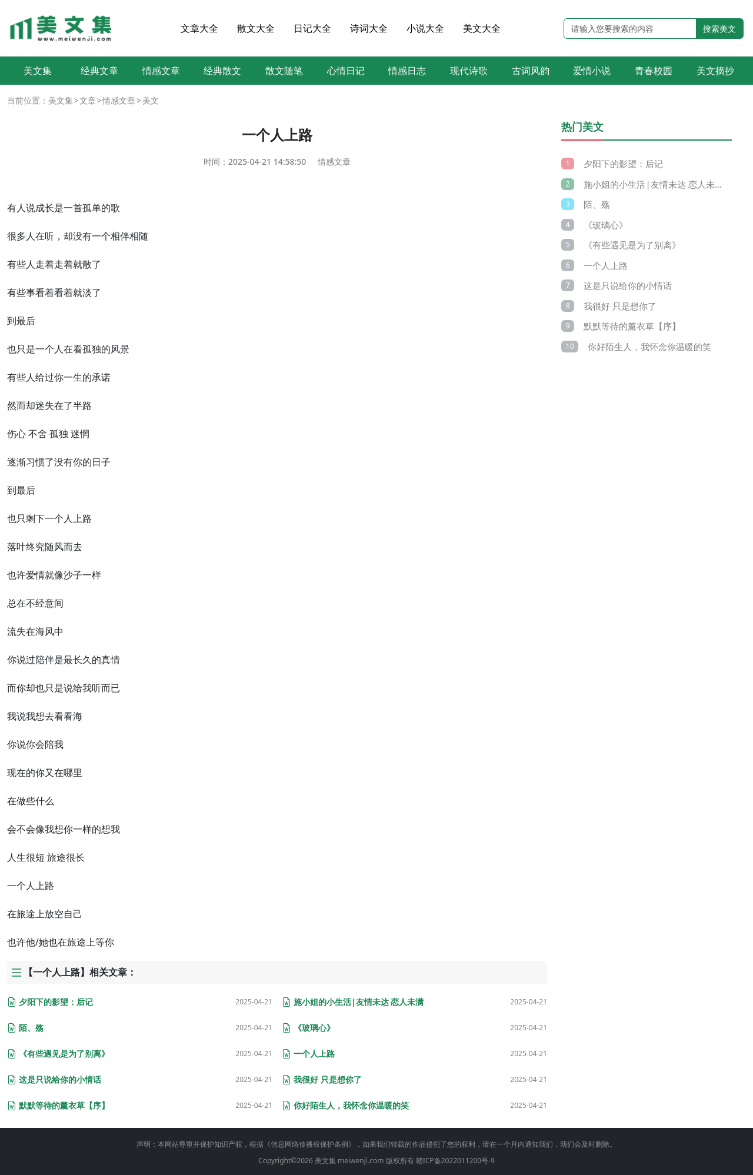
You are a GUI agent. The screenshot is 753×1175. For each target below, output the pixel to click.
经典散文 (222, 70)
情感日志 (407, 70)
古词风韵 (530, 70)
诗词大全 (369, 28)
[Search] (630, 28)
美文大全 (482, 28)
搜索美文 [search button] (719, 28)
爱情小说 (592, 70)
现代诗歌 (469, 70)
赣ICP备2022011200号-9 (455, 1161)
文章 (87, 100)
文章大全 (199, 28)
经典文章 (99, 70)
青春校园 (653, 70)
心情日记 (346, 70)
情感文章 (161, 70)
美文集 (38, 70)
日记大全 (312, 28)
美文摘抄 (715, 70)
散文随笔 (284, 70)
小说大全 (425, 28)
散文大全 (256, 28)
